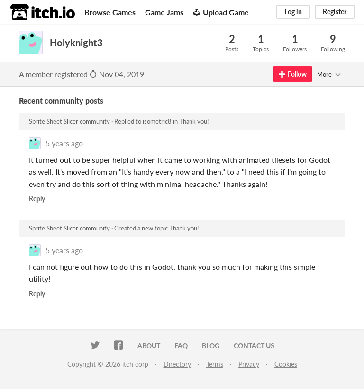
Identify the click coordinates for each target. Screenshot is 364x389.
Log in (293, 12)
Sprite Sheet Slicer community (69, 121)
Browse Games (110, 12)
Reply (37, 198)
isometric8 (157, 121)
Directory (177, 364)
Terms (214, 364)
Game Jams (164, 12)
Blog (210, 346)
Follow (293, 74)
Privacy (248, 364)
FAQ (181, 346)
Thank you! (194, 121)
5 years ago (64, 143)
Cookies (285, 364)
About (148, 346)
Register (334, 12)
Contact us (254, 346)
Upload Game (221, 12)
